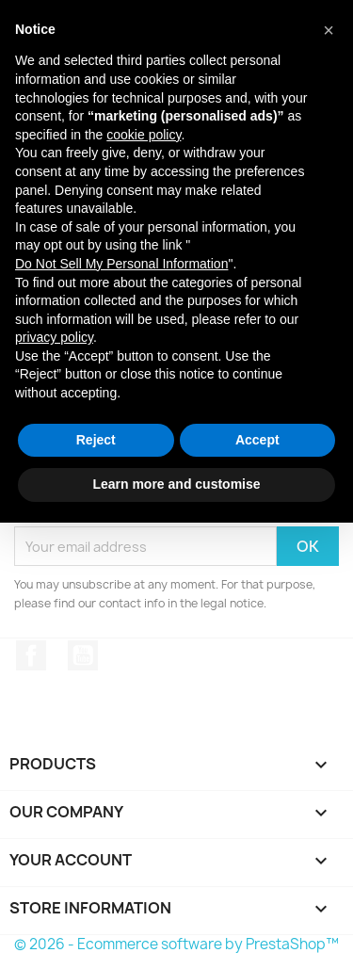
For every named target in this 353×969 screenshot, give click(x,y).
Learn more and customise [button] (176, 484)
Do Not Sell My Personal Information (121, 263)
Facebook (31, 655)
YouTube (83, 655)
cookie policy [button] (143, 134)
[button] (328, 30)
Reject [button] (96, 439)
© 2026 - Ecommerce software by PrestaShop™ (176, 944)
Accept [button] (257, 439)
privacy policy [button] (54, 337)
